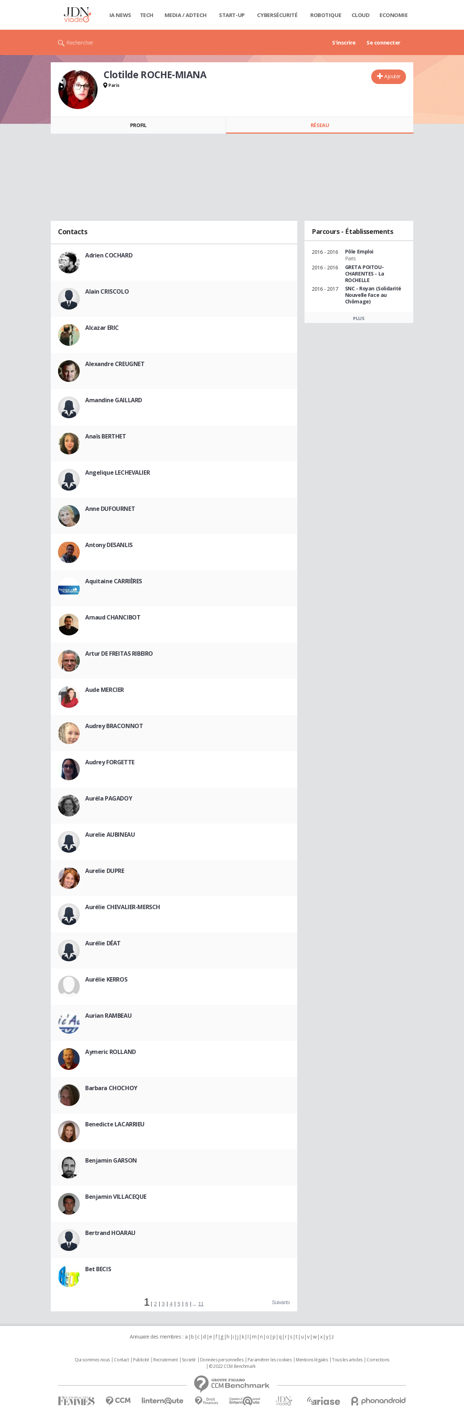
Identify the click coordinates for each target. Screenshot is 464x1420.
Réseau (320, 125)
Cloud (361, 14)
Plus (358, 318)
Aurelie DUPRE (104, 871)
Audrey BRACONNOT (114, 726)
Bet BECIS (98, 1269)
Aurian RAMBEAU (108, 1016)
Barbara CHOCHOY (111, 1088)
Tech (146, 14)
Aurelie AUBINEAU (110, 835)
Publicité (141, 1359)
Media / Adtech (186, 14)
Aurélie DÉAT (103, 943)
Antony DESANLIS (109, 545)
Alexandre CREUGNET (114, 364)
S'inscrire (344, 42)
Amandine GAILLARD (113, 400)
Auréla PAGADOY (108, 798)
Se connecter (383, 42)
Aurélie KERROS (106, 979)
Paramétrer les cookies (270, 1359)
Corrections (377, 1359)
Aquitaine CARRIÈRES (113, 581)
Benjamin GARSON (111, 1160)
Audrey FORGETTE (109, 762)
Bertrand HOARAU (110, 1233)
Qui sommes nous (92, 1359)
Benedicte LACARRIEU (115, 1124)
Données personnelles (222, 1359)
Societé (189, 1359)
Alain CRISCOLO (107, 291)
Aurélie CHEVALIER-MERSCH (122, 907)
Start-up (232, 14)
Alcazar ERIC (102, 328)
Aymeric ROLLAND (110, 1052)
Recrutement (165, 1359)
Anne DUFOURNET (110, 509)
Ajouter (392, 76)
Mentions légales (312, 1359)
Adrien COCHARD (108, 255)
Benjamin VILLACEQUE (115, 1197)
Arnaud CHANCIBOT (112, 617)
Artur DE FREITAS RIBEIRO (119, 654)
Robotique (325, 14)
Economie (394, 14)
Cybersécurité (277, 14)
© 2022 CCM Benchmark (232, 1366)
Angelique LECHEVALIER (117, 472)
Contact (121, 1359)
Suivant (280, 1302)
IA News (120, 14)
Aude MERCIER (104, 690)
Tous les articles (347, 1359)
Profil (138, 125)
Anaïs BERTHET (105, 436)
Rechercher (80, 42)
